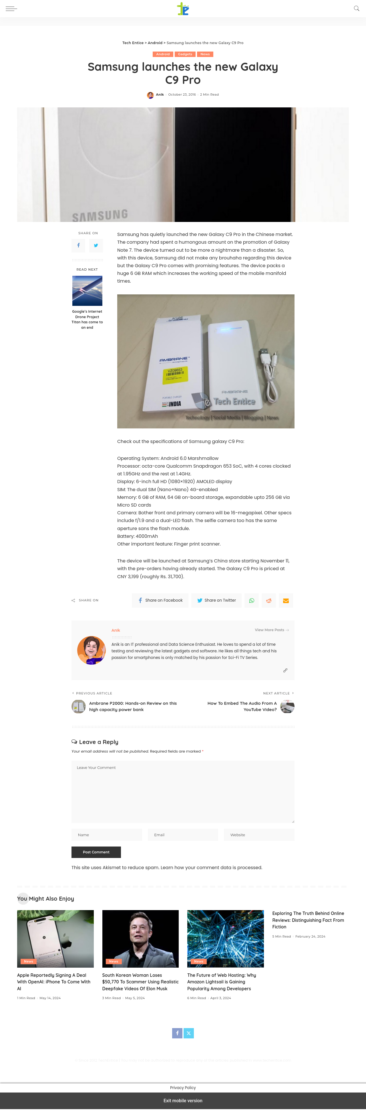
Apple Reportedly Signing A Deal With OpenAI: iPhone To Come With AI (55, 982)
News (205, 54)
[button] (13, 8)
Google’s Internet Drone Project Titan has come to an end (87, 319)
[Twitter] (189, 1040)
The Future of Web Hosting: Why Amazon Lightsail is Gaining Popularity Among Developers (223, 982)
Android (163, 54)
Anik (160, 95)
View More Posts (272, 630)
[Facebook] (177, 1040)
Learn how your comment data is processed (211, 868)
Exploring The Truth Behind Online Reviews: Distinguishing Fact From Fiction (309, 920)
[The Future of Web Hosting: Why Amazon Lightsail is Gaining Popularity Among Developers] (225, 940)
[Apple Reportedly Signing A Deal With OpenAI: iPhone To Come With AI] (55, 940)
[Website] (285, 670)
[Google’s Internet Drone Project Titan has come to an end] (87, 291)
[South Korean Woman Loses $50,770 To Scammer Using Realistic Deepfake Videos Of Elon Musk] (140, 940)
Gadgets (185, 54)
